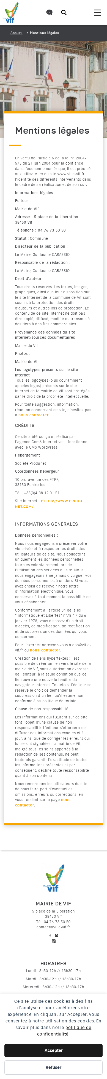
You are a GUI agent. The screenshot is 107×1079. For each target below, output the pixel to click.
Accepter (54, 1050)
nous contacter (33, 415)
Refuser (53, 1067)
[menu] (97, 13)
